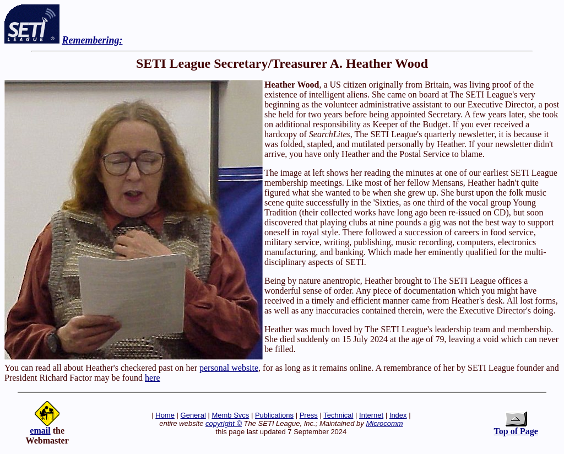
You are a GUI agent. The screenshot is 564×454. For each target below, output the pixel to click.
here (152, 377)
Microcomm (384, 423)
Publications (274, 415)
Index (398, 415)
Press (309, 415)
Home (165, 415)
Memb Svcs (230, 415)
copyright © (223, 423)
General (193, 415)
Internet (371, 415)
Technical (338, 415)
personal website (228, 367)
